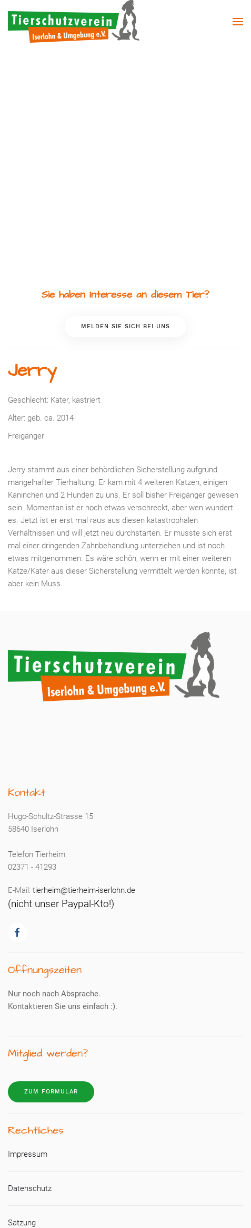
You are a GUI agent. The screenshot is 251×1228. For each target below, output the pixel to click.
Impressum (27, 1154)
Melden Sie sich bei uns (125, 326)
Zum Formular (51, 1091)
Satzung (22, 1222)
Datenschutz (30, 1188)
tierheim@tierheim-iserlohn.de (84, 890)
